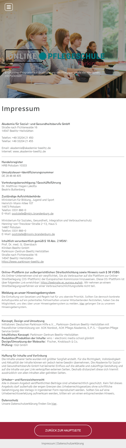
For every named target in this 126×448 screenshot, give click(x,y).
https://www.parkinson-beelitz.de (23, 261)
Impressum (48, 443)
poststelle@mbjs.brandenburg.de (32, 213)
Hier (82, 303)
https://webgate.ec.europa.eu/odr (62, 282)
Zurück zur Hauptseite (63, 430)
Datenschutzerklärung (70, 443)
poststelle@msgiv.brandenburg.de (33, 234)
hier (54, 403)
